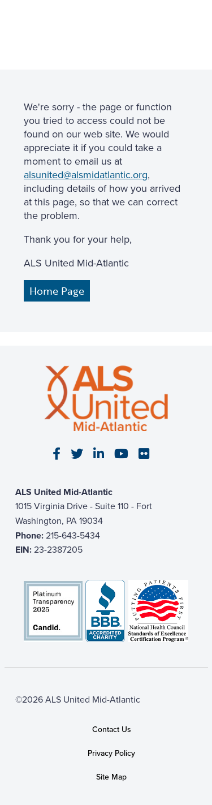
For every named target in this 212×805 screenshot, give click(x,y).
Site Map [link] (111, 778)
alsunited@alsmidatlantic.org (86, 174)
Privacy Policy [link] (111, 753)
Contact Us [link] (111, 729)
